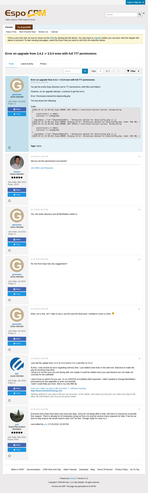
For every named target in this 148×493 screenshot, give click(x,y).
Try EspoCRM (23, 27)
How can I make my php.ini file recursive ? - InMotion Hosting (58, 388)
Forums (9, 27)
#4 (139, 259)
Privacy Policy (121, 469)
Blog (93, 469)
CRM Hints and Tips (52, 469)
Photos (43, 64)
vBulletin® (73, 478)
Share (17, 109)
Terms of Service (105, 469)
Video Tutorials (70, 469)
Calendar (54, 32)
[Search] (121, 14)
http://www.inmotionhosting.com (46, 391)
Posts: (11, 104)
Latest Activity (27, 64)
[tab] (11, 64)
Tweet (16, 114)
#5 (139, 309)
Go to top (134, 469)
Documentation (33, 469)
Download (83, 469)
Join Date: (12, 101)
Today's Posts (11, 32)
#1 (139, 79)
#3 (139, 210)
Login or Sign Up (135, 2)
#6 (139, 359)
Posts (11, 64)
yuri (45, 424)
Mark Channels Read (27, 32)
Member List (43, 32)
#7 (139, 409)
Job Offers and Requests (42, 168)
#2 (139, 157)
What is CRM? (17, 469)
